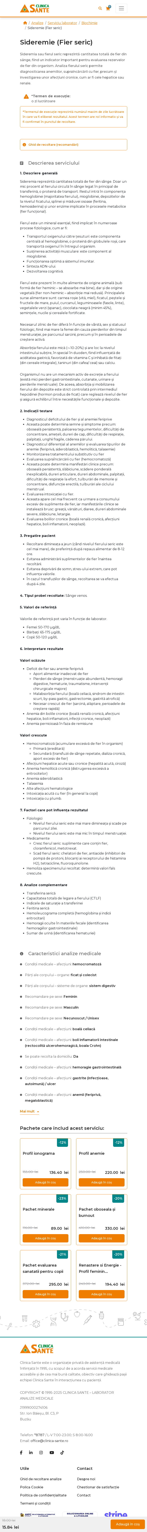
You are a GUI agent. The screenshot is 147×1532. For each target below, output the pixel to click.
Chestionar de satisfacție (98, 1487)
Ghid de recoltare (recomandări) (50, 145)
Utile (24, 1468)
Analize (37, 23)
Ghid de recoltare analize (41, 1479)
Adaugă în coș (128, 1524)
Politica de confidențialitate (43, 1495)
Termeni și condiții (35, 1503)
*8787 (39, 1435)
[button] (29, 1112)
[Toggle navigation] (121, 8)
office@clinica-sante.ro (49, 1441)
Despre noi (86, 1479)
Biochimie (90, 23)
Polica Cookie (31, 1487)
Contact (85, 1468)
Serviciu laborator (62, 23)
